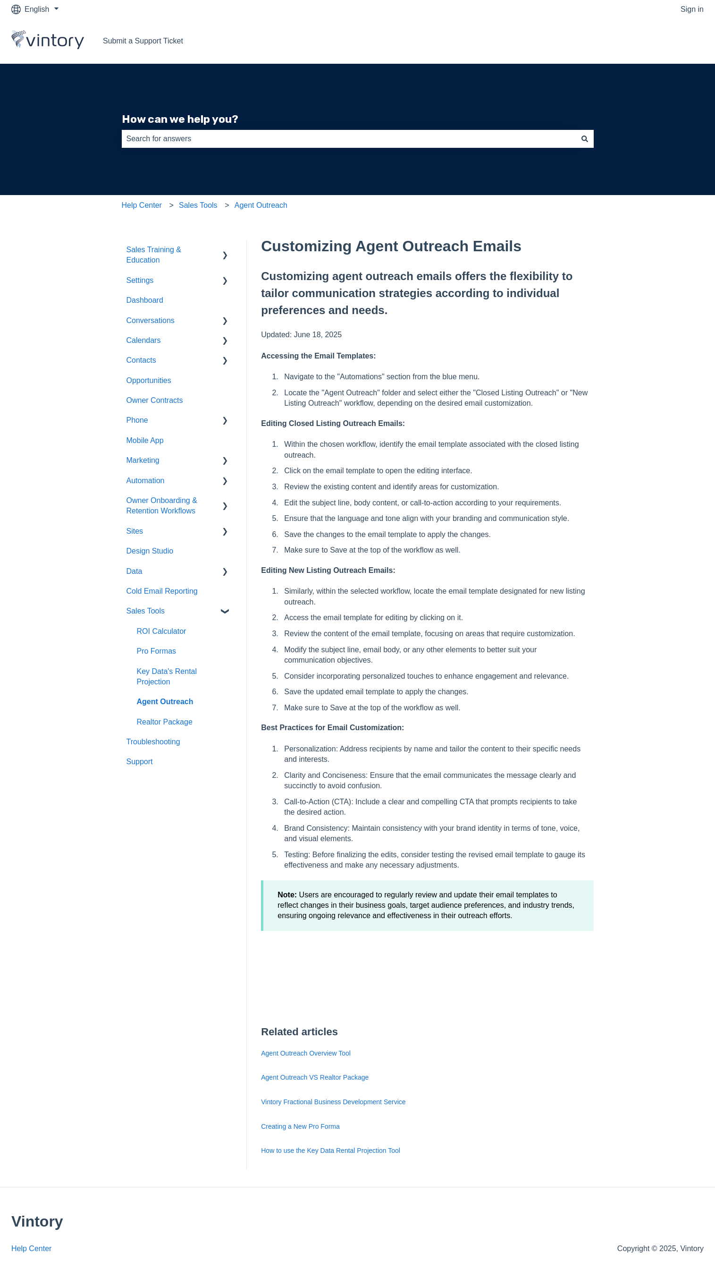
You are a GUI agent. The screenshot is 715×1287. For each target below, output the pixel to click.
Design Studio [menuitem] (150, 551)
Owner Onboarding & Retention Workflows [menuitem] (161, 505)
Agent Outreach (261, 205)
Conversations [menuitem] (150, 320)
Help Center (142, 205)
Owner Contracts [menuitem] (154, 400)
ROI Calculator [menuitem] (161, 631)
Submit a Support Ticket (143, 41)
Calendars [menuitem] (143, 340)
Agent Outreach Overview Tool (306, 1053)
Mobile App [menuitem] (145, 440)
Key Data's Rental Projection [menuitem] (167, 676)
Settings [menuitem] (140, 280)
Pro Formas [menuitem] (157, 651)
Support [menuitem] (139, 762)
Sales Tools (198, 205)
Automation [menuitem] (145, 481)
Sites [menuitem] (134, 531)
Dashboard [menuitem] (144, 300)
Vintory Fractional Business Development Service (333, 1102)
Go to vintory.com (665, 41)
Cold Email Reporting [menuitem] (162, 591)
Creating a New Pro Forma (300, 1126)
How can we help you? (180, 119)
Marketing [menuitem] (143, 460)
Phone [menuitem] (137, 420)
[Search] (585, 139)
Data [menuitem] (134, 571)
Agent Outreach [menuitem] (165, 702)
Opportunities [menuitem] (148, 380)
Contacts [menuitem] (141, 360)
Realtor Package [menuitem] (165, 722)
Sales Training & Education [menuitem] (154, 255)
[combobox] (349, 139)
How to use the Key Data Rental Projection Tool (330, 1150)
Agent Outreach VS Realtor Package (315, 1077)
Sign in (692, 9)
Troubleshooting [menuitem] (153, 742)
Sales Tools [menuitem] (145, 611)
